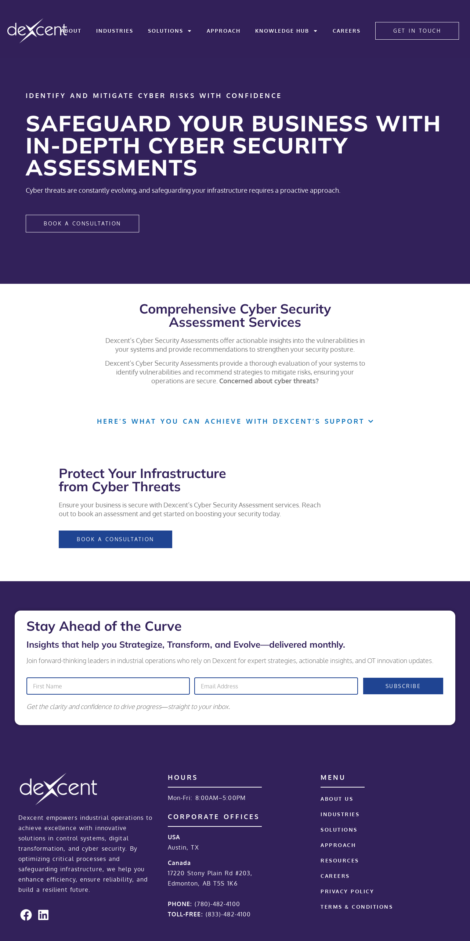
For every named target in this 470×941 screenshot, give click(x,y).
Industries (114, 31)
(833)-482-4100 (228, 914)
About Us (337, 799)
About (71, 31)
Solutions (170, 31)
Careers (347, 31)
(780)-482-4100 (217, 904)
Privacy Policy (347, 891)
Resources (340, 860)
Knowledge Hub (286, 31)
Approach (224, 31)
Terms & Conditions (357, 907)
